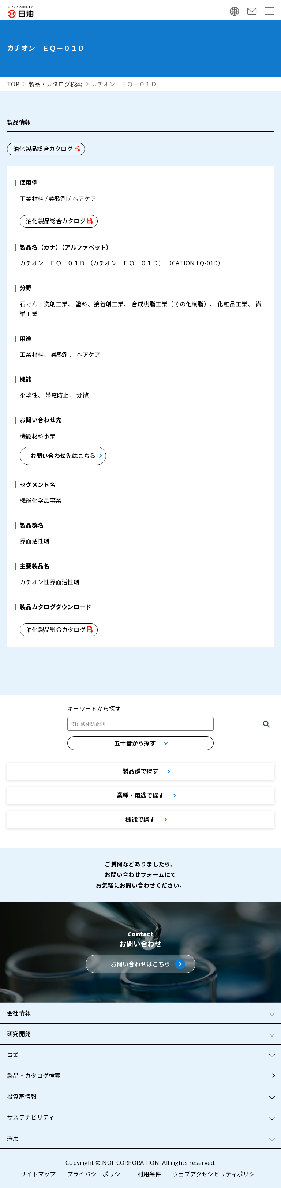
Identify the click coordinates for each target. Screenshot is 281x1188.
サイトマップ (38, 1174)
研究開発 (19, 1034)
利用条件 (149, 1174)
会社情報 (19, 1013)
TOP (13, 84)
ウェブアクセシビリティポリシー (216, 1174)
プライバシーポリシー (97, 1174)
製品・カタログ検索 (55, 84)
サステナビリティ (30, 1117)
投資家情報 (22, 1097)
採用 (13, 1138)
